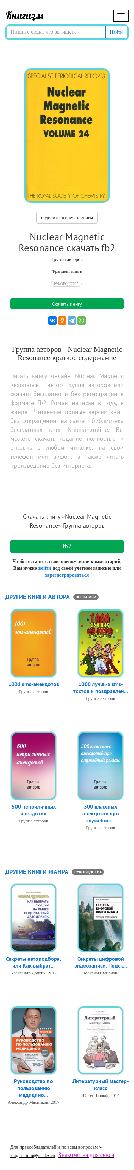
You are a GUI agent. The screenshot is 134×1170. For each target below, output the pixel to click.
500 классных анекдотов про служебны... (100, 813)
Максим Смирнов (100, 972)
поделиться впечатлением (67, 217)
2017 (52, 972)
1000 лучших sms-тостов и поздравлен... (100, 687)
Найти (116, 32)
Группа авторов (67, 259)
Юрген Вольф (95, 1095)
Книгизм (24, 15)
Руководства (66, 284)
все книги (86, 596)
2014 (114, 1095)
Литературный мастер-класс (100, 1084)
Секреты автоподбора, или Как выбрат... (33, 962)
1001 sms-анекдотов (33, 684)
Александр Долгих (27, 972)
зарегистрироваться (67, 575)
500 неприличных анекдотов (34, 810)
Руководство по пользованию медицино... (33, 1088)
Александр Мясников (28, 1102)
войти (44, 568)
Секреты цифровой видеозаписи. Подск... (100, 962)
